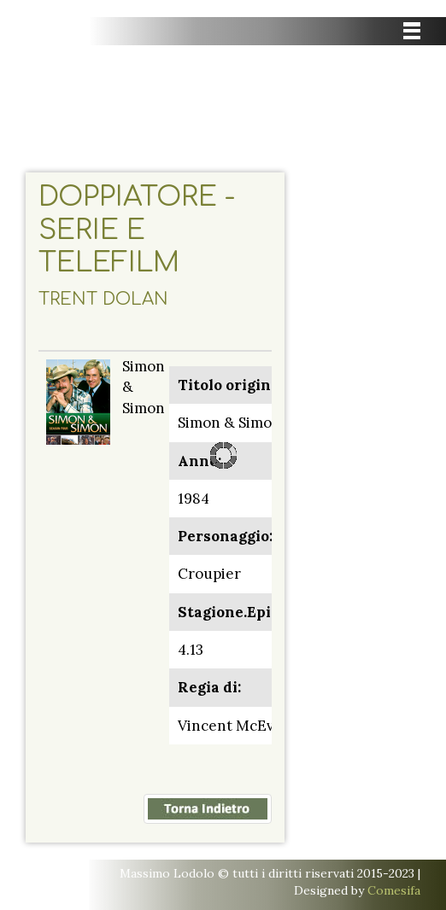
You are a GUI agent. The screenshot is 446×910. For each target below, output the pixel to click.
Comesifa (393, 890)
